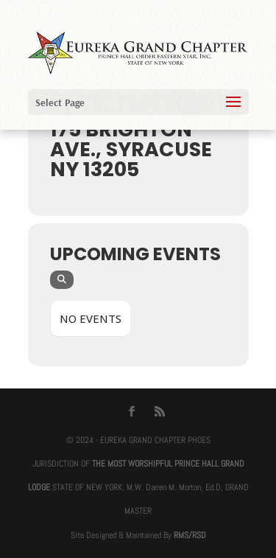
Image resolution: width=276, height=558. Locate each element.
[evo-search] (62, 280)
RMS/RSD (190, 535)
